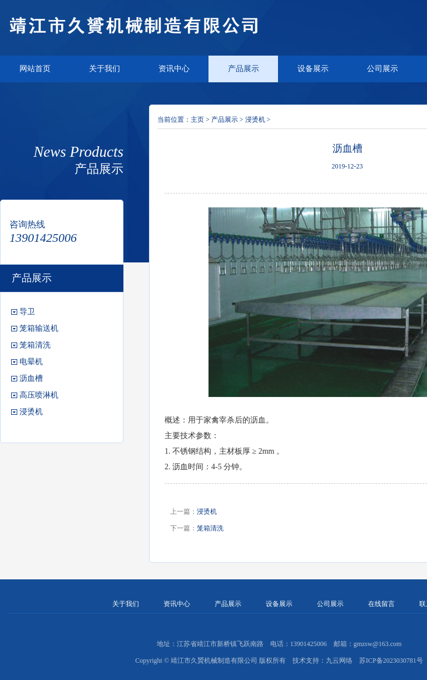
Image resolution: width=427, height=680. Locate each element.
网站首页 (35, 68)
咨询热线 (27, 224)
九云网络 (339, 660)
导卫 (27, 311)
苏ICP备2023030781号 (391, 660)
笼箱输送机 (38, 328)
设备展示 (313, 68)
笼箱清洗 (35, 345)
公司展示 (382, 68)
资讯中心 (174, 68)
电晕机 (31, 362)
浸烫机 (31, 412)
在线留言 (381, 604)
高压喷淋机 (38, 395)
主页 (197, 119)
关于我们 (104, 68)
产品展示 (243, 68)
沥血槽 (31, 378)
